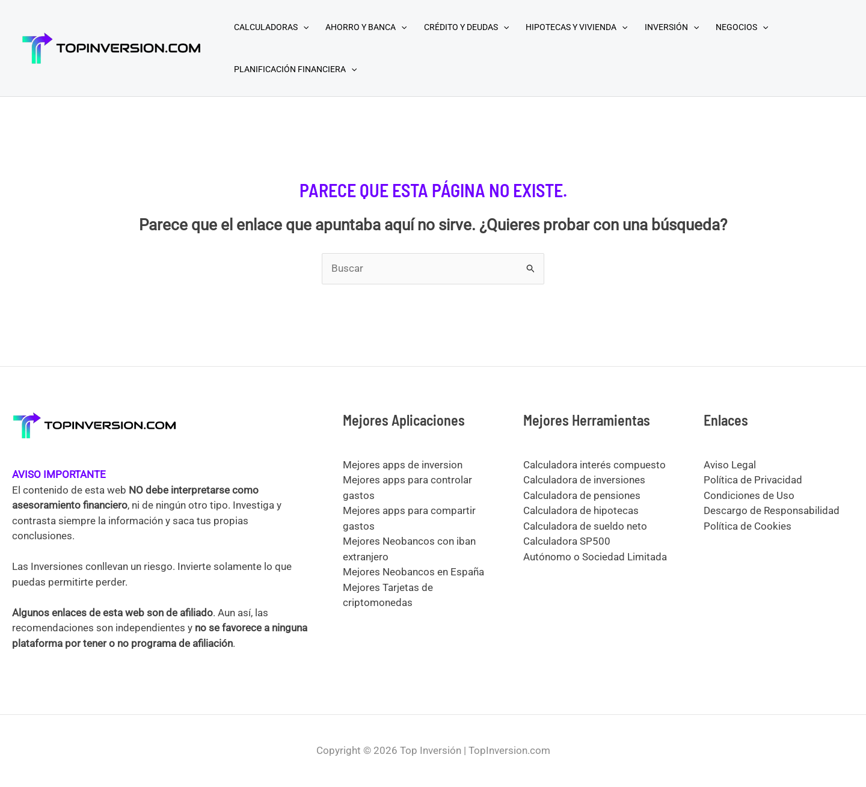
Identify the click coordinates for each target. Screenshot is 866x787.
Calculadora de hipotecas (581, 510)
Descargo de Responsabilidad (772, 510)
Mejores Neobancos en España (413, 572)
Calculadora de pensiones (581, 495)
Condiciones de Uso (749, 495)
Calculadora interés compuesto (594, 465)
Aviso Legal (730, 465)
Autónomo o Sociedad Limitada (595, 557)
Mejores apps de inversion (402, 465)
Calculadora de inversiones (584, 480)
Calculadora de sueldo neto (585, 526)
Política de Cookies (747, 526)
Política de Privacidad (753, 480)
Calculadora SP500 (566, 541)
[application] (303, 27)
